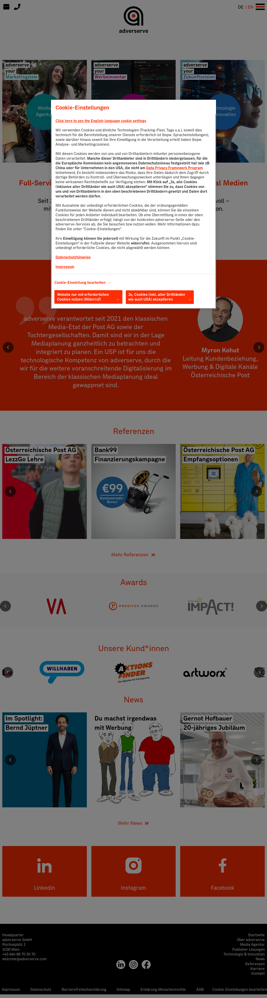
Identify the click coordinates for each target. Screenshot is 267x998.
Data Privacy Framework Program (174, 168)
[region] (133, 204)
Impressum (65, 267)
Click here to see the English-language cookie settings (101, 121)
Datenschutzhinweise (73, 257)
